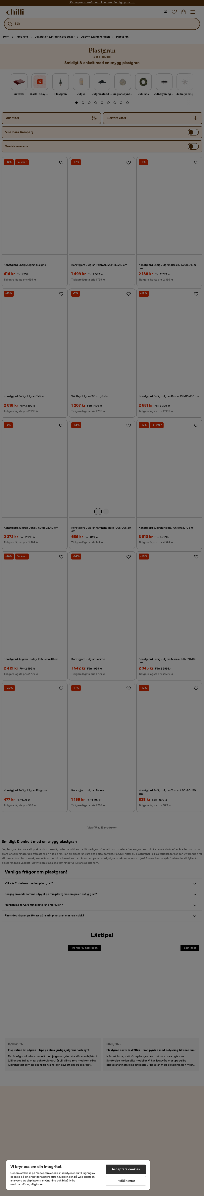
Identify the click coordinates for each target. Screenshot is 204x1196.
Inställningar (126, 1180)
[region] (78, 1175)
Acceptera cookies (126, 1169)
